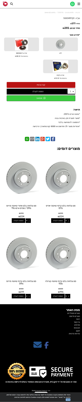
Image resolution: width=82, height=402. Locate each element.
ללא (60, 53)
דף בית (78, 12)
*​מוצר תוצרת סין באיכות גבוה (67, 118)
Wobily (34, 391)
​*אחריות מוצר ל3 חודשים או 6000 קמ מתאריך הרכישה (56, 126)
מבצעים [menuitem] (77, 327)
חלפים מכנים (69, 12)
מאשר (68, 400)
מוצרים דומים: (68, 148)
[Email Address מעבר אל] (37, 347)
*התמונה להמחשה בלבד (69, 122)
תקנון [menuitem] (78, 330)
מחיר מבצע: (75, 28)
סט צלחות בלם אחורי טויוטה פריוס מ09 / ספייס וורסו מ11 (21, 206)
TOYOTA (60, 12)
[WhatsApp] (72, 4)
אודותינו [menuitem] (77, 325)
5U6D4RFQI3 (68, 18)
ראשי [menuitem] (78, 319)
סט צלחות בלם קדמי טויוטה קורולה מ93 (60, 282)
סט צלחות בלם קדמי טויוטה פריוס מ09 (21, 282)
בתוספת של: (24, 56)
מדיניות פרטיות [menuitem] (74, 333)
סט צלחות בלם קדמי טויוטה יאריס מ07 (60, 206)
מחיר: (75, 23)
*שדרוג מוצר (74, 35)
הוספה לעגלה (38, 91)
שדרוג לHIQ (60, 77)
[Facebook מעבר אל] (46, 347)
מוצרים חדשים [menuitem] (74, 316)
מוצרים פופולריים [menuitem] (73, 313)
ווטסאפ (41, 98)
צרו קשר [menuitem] (77, 322)
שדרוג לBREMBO (21, 55)
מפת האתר (73, 310)
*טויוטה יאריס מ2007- (56, 120)
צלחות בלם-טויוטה (49, 12)
